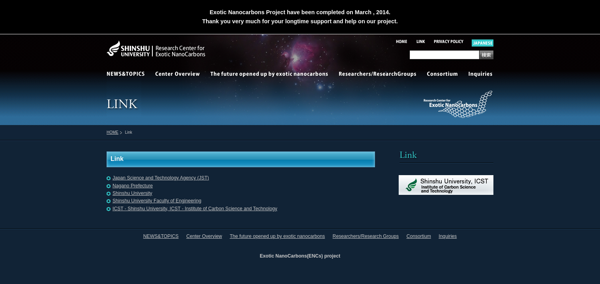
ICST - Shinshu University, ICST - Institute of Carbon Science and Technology (194, 208)
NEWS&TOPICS (128, 75)
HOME (112, 132)
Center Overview (177, 75)
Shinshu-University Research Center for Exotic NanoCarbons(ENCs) (179, 49)
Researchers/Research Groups (378, 75)
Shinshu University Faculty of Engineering (156, 201)
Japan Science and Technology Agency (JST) (160, 178)
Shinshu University (132, 193)
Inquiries (478, 75)
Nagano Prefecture (132, 186)
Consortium (443, 75)
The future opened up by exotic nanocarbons (269, 75)
